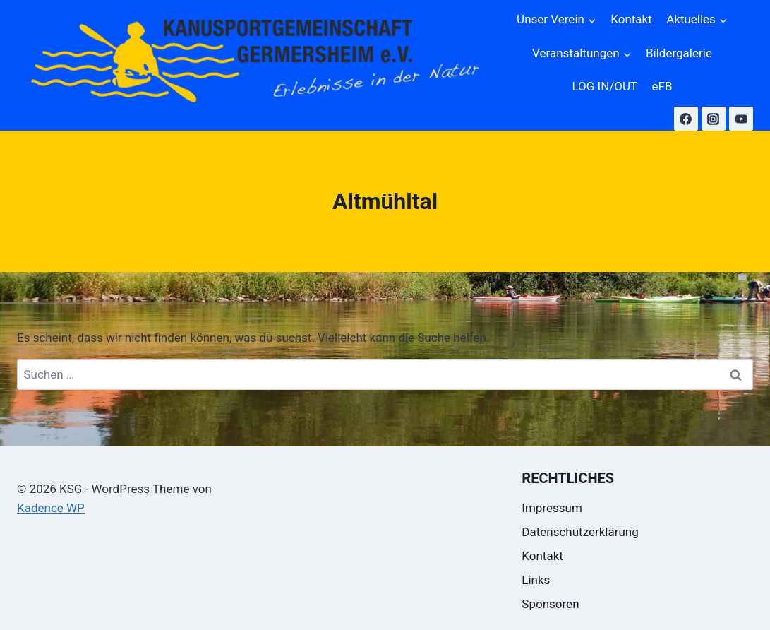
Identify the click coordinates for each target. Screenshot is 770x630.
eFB (662, 86)
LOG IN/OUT (604, 86)
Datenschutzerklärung (580, 532)
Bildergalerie (679, 53)
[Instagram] (714, 119)
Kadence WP (51, 508)
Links (536, 580)
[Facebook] (686, 119)
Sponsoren (550, 604)
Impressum (552, 508)
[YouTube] (741, 119)
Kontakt (631, 19)
